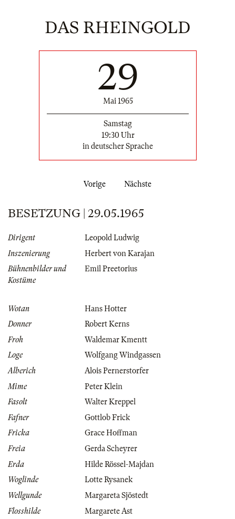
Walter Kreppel (110, 402)
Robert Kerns (107, 324)
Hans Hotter (106, 308)
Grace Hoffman (111, 433)
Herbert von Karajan (120, 253)
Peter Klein (103, 386)
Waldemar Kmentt (116, 339)
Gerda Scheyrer (111, 448)
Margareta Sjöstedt (116, 495)
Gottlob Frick (107, 417)
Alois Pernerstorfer (117, 371)
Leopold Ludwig (112, 237)
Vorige (92, 184)
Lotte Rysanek (108, 479)
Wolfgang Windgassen (123, 355)
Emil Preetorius (111, 268)
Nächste (140, 184)
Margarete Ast (108, 511)
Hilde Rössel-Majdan (119, 464)
